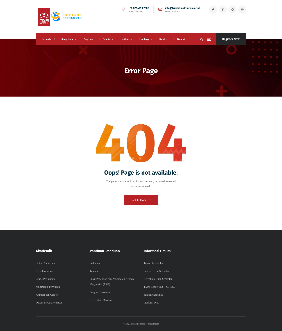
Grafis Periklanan (45, 278)
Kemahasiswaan (44, 271)
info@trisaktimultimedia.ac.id (182, 8)
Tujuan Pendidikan (154, 263)
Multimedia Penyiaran (48, 286)
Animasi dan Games (47, 294)
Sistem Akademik (45, 263)
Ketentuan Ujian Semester (158, 278)
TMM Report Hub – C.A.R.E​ (159, 286)
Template (95, 271)
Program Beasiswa (100, 292)
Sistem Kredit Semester (156, 271)
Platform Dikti (151, 302)
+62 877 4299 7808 (138, 8)
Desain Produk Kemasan (49, 302)
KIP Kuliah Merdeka (101, 300)
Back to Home (141, 200)
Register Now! (231, 39)
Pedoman (95, 263)
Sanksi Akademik (153, 294)
